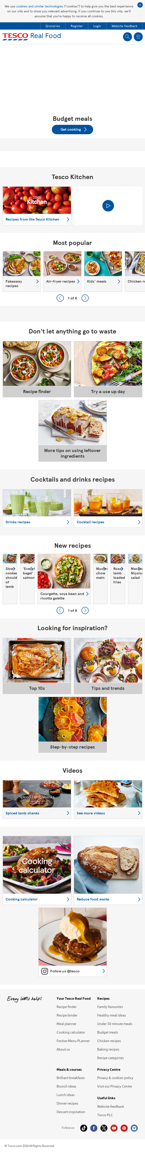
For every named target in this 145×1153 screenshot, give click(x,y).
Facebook (93, 1128)
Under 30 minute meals (114, 1024)
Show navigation (138, 36)
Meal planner (66, 1024)
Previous (60, 298)
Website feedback (110, 1106)
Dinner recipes (67, 1103)
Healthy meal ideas (111, 1015)
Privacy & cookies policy (115, 1078)
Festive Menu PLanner (73, 1041)
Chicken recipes (109, 1041)
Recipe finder (67, 1007)
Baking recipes (108, 1049)
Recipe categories (110, 1058)
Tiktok (83, 1128)
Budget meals (107, 1032)
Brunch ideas (66, 1086)
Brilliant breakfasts (71, 1078)
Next (85, 298)
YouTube (114, 1128)
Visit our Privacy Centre (114, 1086)
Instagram (134, 1128)
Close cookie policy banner (140, 5)
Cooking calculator (71, 1032)
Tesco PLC (105, 1115)
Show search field (127, 36)
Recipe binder (67, 1015)
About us (63, 1049)
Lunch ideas (66, 1095)
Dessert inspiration (71, 1112)
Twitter (104, 1128)
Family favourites (110, 1007)
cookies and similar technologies (39, 6)
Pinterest (124, 1128)
